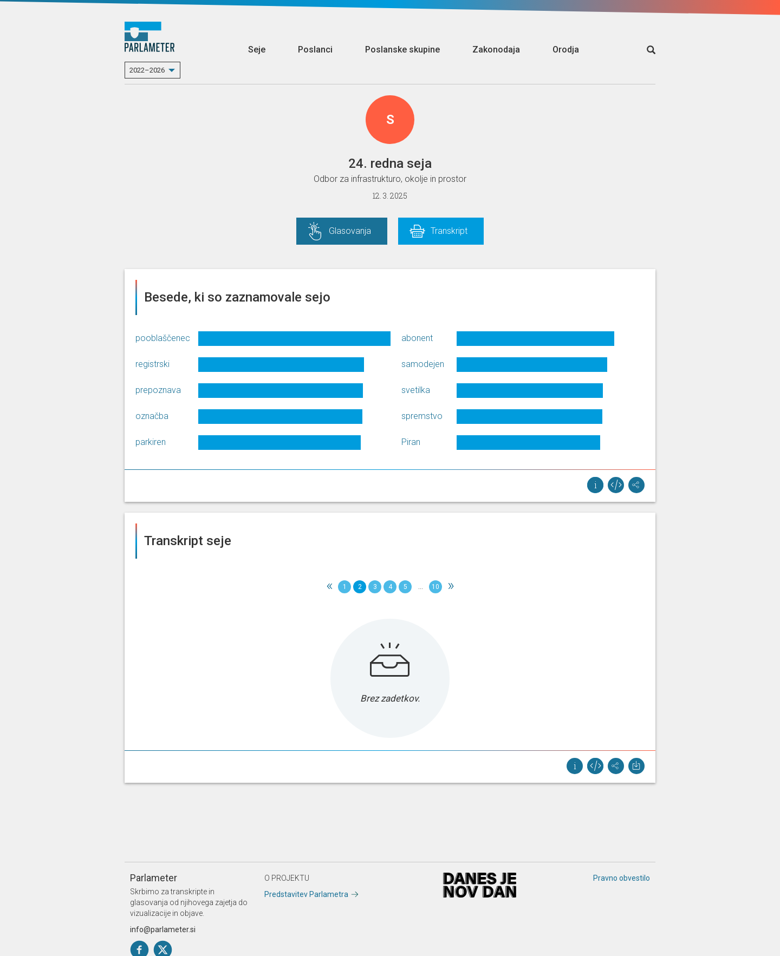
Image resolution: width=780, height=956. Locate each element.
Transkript (449, 231)
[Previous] (329, 586)
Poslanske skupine (402, 49)
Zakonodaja (496, 49)
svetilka (415, 390)
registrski (152, 364)
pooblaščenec (162, 338)
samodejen (422, 364)
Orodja (565, 49)
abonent (417, 338)
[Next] (450, 586)
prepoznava (158, 390)
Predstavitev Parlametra (306, 894)
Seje (256, 49)
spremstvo (422, 416)
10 (435, 587)
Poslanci (315, 49)
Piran (410, 442)
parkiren (150, 442)
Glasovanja (350, 231)
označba (151, 416)
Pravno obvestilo (621, 878)
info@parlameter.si (163, 929)
